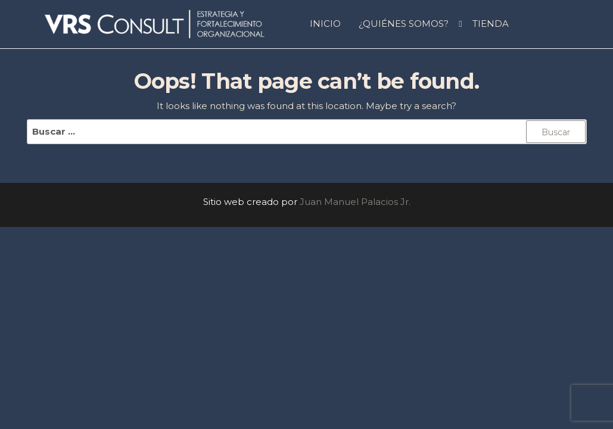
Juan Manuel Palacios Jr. (355, 201)
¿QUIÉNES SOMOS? (404, 23)
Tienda (490, 23)
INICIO (325, 23)
